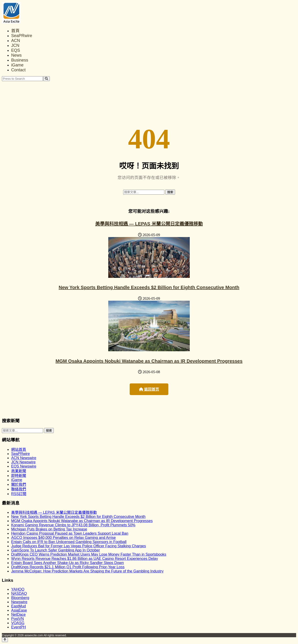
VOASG (17, 623)
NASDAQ (19, 594)
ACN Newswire (23, 458)
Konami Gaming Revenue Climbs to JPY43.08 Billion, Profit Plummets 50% (73, 525)
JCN (15, 45)
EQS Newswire (23, 466)
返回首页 (149, 389)
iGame (17, 65)
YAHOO (17, 589)
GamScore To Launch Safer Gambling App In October (55, 550)
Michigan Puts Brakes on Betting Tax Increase (49, 529)
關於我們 (18, 484)
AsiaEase (19, 610)
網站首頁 (18, 449)
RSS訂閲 (18, 494)
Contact (18, 70)
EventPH (18, 627)
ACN (15, 40)
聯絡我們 (18, 489)
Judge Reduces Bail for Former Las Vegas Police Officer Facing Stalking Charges (78, 546)
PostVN (17, 619)
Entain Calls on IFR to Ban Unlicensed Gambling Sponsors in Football (68, 542)
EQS (15, 50)
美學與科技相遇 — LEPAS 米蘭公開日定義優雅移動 (149, 223)
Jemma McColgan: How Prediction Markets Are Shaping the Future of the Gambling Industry (87, 571)
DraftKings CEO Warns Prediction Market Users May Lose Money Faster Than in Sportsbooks (88, 554)
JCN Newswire (23, 462)
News (16, 55)
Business (19, 60)
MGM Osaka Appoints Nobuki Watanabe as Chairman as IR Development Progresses (148, 361)
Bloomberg (20, 598)
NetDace (18, 614)
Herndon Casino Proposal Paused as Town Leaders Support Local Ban (69, 533)
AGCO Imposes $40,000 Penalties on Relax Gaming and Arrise (63, 538)
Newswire (19, 602)
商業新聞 (18, 471)
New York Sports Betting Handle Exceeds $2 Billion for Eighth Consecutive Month (149, 287)
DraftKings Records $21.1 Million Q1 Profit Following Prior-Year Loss (68, 567)
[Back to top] (5, 639)
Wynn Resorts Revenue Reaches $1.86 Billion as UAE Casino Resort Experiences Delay (84, 559)
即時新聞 (18, 476)
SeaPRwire (21, 35)
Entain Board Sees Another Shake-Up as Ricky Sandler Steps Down (67, 563)
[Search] (46, 78)
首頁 (15, 30)
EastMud (18, 606)
